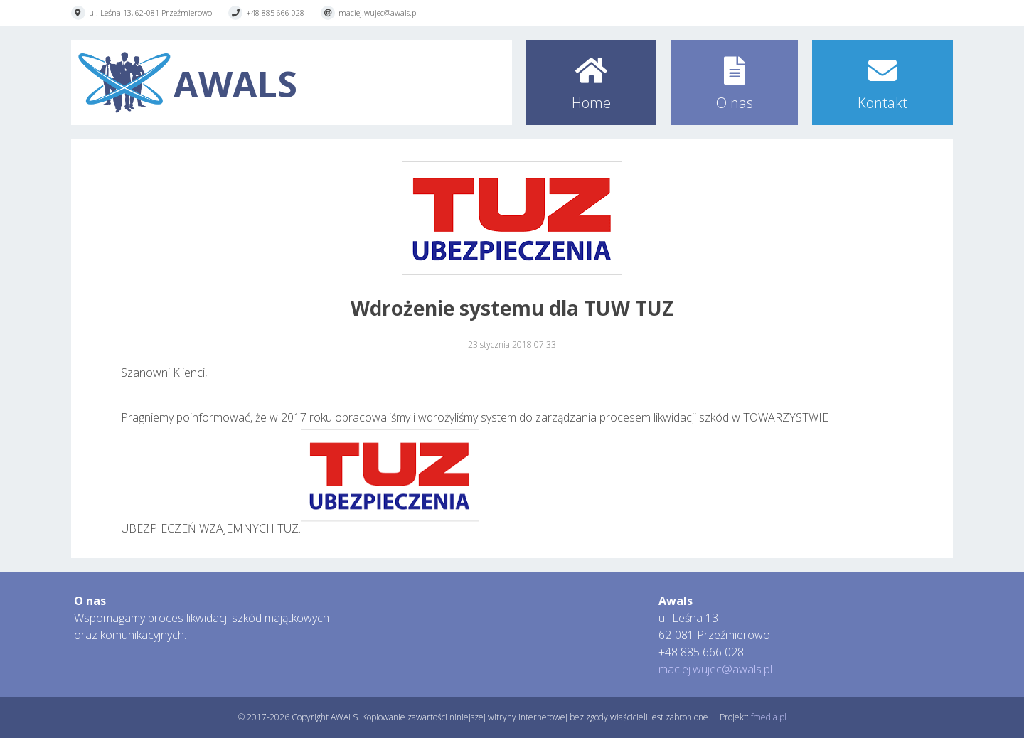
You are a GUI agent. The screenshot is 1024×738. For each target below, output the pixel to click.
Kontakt (882, 102)
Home (591, 102)
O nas (734, 102)
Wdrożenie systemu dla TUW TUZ (512, 307)
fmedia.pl (768, 717)
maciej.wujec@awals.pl (378, 12)
